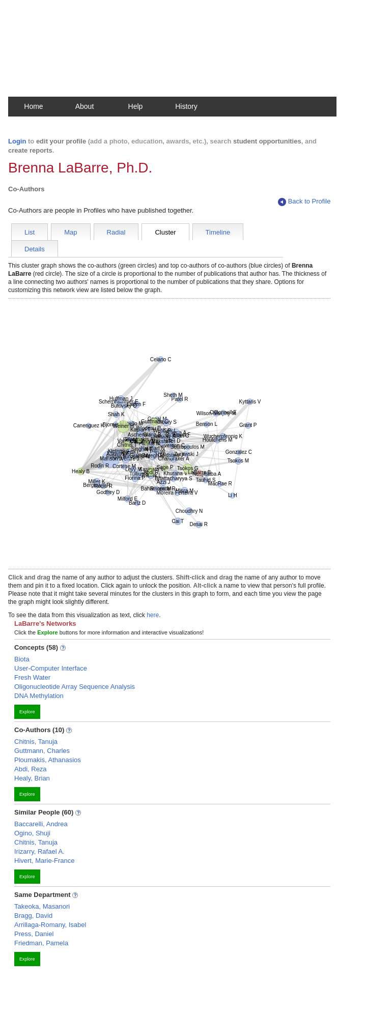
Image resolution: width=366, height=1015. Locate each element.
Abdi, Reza (30, 769)
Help (135, 106)
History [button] (186, 106)
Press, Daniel (33, 934)
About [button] (84, 106)
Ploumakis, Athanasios (47, 760)
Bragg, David (33, 915)
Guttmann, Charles (42, 751)
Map (70, 232)
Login (17, 141)
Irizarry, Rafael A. (39, 851)
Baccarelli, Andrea (41, 824)
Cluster (165, 232)
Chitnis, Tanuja (36, 741)
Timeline (218, 232)
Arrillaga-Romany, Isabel (50, 925)
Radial (116, 232)
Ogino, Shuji (32, 833)
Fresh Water (32, 677)
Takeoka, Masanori (42, 906)
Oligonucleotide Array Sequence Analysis (74, 686)
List (29, 232)
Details (34, 249)
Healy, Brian (32, 778)
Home (33, 106)
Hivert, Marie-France (44, 860)
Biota (22, 659)
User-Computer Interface (50, 668)
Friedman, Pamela (41, 943)
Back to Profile (304, 201)
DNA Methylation (39, 696)
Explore (27, 711)
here (153, 615)
